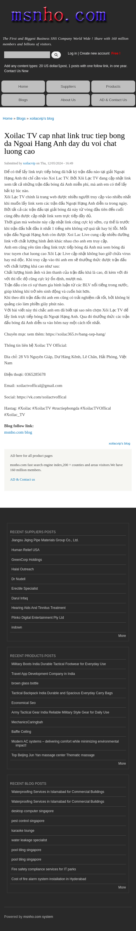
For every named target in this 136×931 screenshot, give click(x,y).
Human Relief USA (25, 550)
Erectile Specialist (24, 588)
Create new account (95, 53)
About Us (68, 100)
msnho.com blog (18, 432)
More (122, 636)
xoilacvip (29, 163)
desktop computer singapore (32, 811)
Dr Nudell (18, 579)
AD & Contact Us (113, 100)
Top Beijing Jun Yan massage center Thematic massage (53, 755)
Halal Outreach (22, 569)
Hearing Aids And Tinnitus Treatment (38, 608)
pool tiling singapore (26, 850)
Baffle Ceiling (21, 732)
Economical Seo (23, 703)
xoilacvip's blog (42, 118)
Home (23, 86)
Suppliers (68, 86)
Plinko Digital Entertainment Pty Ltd (37, 618)
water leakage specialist (29, 840)
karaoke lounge (22, 831)
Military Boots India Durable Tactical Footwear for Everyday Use (58, 664)
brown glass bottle (25, 683)
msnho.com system (38, 917)
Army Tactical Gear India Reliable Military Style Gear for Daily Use (60, 712)
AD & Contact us (22, 479)
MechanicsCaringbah (27, 722)
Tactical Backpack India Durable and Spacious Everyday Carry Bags (62, 693)
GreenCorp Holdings (26, 560)
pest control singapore (27, 821)
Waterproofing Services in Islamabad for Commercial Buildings (57, 792)
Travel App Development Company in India (43, 674)
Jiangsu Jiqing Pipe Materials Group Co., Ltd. (44, 540)
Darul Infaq (19, 598)
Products (113, 86)
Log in (72, 53)
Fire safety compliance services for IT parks (43, 869)
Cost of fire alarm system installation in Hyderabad (48, 879)
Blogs (23, 100)
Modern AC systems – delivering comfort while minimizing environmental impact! (65, 743)
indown (16, 627)
